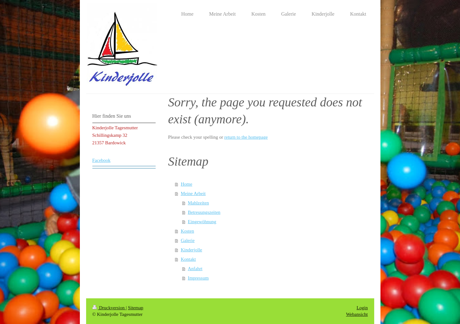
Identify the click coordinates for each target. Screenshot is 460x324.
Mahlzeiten (198, 202)
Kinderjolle (191, 249)
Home (186, 184)
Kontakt (188, 259)
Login (362, 307)
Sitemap (135, 307)
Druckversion (109, 307)
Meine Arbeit (193, 193)
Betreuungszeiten (204, 212)
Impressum (198, 277)
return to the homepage (246, 137)
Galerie (187, 240)
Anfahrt (195, 268)
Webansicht (357, 314)
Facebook (101, 160)
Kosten (187, 231)
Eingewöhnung (202, 221)
